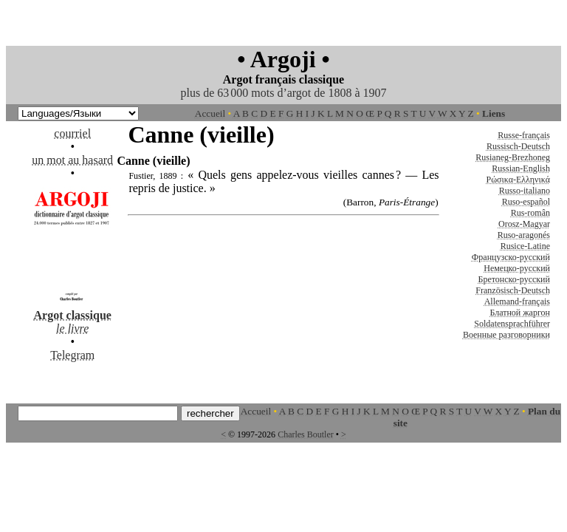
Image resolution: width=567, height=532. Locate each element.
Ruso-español (526, 202)
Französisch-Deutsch (512, 290)
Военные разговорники (506, 335)
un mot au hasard (72, 160)
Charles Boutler (306, 434)
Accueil (210, 113)
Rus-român (530, 213)
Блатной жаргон (519, 312)
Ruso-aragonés (524, 235)
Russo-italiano (524, 190)
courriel (72, 133)
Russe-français (524, 135)
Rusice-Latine (525, 246)
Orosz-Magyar (524, 224)
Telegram (72, 355)
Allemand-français (517, 301)
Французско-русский (511, 257)
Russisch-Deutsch (518, 146)
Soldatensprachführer (512, 323)
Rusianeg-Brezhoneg (512, 157)
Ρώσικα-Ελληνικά (518, 179)
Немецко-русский (517, 268)
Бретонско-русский (514, 279)
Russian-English (521, 168)
